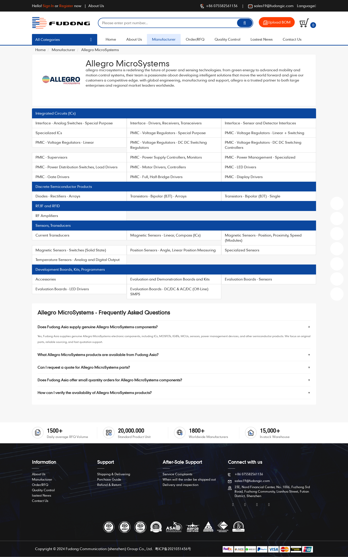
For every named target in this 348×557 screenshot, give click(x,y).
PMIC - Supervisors (51, 157)
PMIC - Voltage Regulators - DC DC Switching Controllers (263, 145)
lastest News (41, 495)
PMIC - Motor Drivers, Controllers (158, 167)
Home (111, 39)
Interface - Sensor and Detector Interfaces (260, 123)
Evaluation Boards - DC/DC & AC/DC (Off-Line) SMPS (169, 291)
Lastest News (262, 39)
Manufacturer (164, 39)
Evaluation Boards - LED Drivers (62, 288)
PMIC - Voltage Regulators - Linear (65, 142)
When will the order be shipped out (189, 479)
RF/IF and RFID (48, 205)
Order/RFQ (195, 39)
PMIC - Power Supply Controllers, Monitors (166, 157)
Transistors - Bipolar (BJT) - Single (252, 196)
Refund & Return (109, 485)
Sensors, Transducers (53, 225)
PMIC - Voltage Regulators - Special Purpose (168, 132)
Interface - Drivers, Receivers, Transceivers (166, 123)
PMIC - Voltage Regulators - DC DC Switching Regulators (168, 145)
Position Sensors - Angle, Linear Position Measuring (173, 250)
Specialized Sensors (242, 250)
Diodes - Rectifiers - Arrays (58, 196)
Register (66, 5)
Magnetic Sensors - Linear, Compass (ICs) (165, 235)
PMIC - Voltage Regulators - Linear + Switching (264, 132)
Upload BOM (277, 22)
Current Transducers (52, 235)
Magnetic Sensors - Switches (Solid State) (71, 250)
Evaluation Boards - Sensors (248, 279)
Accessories (46, 279)
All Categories (47, 39)
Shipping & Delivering (113, 474)
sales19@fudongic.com (271, 6)
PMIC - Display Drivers (244, 176)
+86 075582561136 (218, 6)
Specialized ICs (49, 132)
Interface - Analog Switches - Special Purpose (74, 123)
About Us (96, 5)
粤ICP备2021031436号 (173, 548)
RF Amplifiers (47, 215)
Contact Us (292, 39)
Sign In (48, 5)
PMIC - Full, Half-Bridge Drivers (156, 176)
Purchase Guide (109, 479)
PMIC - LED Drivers (240, 167)
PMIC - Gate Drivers (52, 176)
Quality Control (227, 39)
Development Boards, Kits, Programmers (70, 269)
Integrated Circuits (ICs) (56, 113)
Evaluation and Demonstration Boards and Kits (170, 279)
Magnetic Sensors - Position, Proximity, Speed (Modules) (263, 238)
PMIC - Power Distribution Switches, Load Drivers (76, 167)
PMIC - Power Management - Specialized (260, 157)
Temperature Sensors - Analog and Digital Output (78, 259)
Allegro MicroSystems (100, 49)
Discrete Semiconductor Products (64, 186)
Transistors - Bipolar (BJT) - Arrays (158, 196)
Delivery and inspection (180, 485)
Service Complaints (177, 474)
